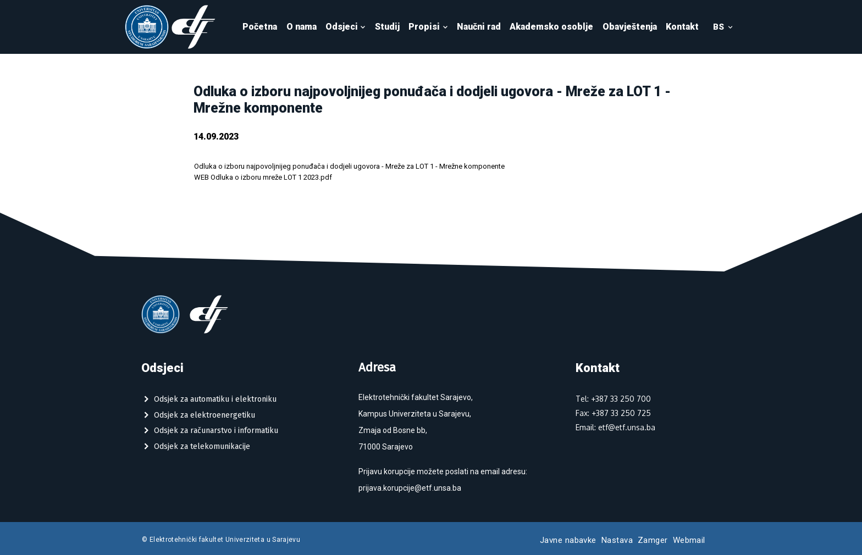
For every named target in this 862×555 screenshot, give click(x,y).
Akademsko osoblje (551, 26)
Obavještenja (630, 26)
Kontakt (682, 26)
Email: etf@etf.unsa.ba (615, 427)
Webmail (689, 540)
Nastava (617, 540)
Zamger (653, 540)
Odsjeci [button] (345, 26)
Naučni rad (479, 26)
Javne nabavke (568, 540)
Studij (387, 26)
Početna (259, 26)
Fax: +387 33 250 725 (613, 413)
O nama (301, 26)
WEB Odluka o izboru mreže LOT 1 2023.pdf (263, 177)
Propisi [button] (428, 26)
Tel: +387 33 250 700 (613, 398)
